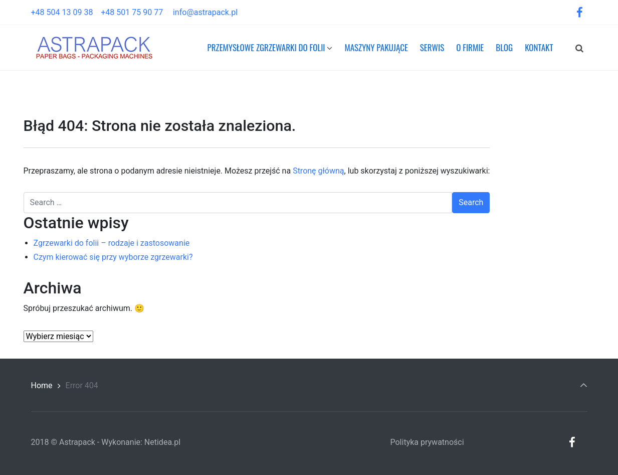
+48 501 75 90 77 (136, 12)
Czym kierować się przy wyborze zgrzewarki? (113, 257)
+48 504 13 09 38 (66, 12)
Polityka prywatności (427, 442)
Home (42, 385)
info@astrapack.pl (205, 12)
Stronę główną (318, 171)
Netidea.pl (162, 442)
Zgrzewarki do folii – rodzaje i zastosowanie (112, 243)
